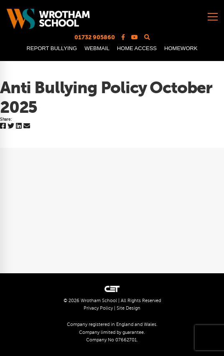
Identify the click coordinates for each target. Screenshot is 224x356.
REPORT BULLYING (51, 48)
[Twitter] (11, 126)
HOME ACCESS (137, 48)
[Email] (26, 126)
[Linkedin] (19, 126)
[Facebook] (3, 126)
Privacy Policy (98, 308)
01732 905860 (94, 37)
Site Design (128, 308)
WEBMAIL (96, 48)
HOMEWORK (180, 48)
